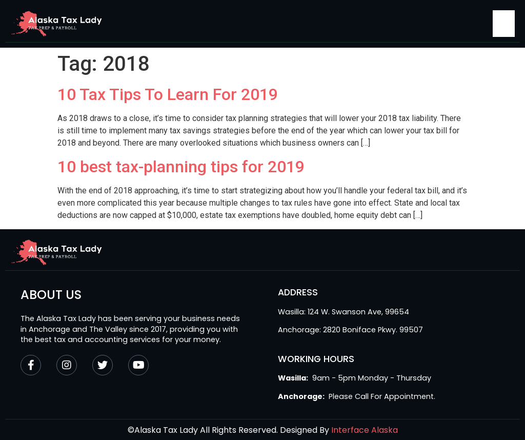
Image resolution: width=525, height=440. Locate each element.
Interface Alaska (364, 430)
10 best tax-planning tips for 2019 (181, 166)
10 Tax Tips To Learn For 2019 (167, 94)
